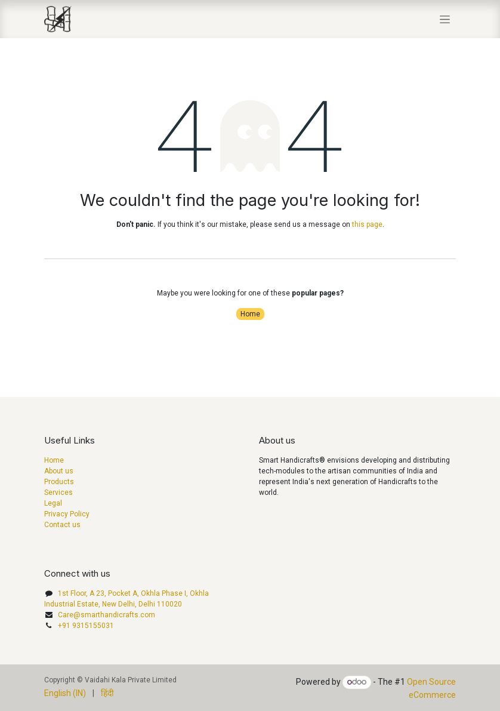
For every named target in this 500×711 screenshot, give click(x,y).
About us (58, 471)
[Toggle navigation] (445, 19)
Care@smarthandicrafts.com (106, 615)
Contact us (62, 525)
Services (58, 492)
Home (250, 314)
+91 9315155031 (86, 625)
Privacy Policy (66, 514)
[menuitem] (65, 693)
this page (367, 224)
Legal (53, 503)
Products (59, 482)
